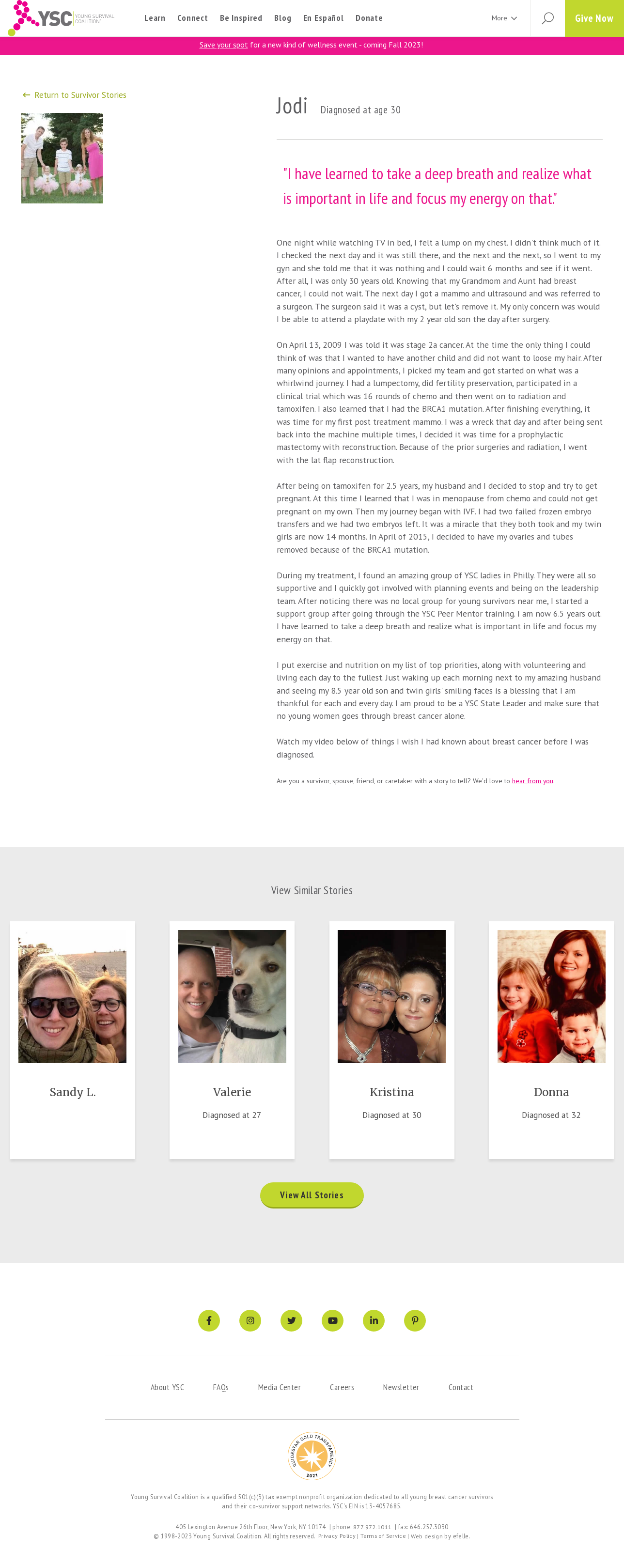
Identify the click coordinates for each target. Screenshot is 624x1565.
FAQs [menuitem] (221, 1388)
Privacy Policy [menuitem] (336, 1536)
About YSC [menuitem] (167, 1388)
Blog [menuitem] (282, 17)
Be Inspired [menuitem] (241, 17)
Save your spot (224, 44)
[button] (544, 18)
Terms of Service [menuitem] (383, 1536)
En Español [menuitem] (323, 17)
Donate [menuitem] (369, 17)
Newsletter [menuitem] (401, 1388)
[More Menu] (510, 18)
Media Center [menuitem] (279, 1388)
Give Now (593, 18)
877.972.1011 (372, 1527)
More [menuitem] (495, 18)
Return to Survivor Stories (75, 94)
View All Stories (311, 1197)
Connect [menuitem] (192, 17)
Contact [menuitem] (461, 1388)
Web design (427, 1536)
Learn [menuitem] (155, 17)
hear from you (533, 780)
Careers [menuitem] (342, 1388)
